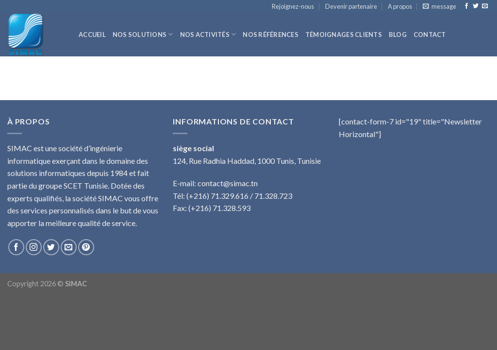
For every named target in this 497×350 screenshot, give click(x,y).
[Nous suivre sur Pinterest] (86, 247)
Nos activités (208, 34)
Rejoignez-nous (293, 6)
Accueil (92, 34)
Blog (398, 34)
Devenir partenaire (351, 6)
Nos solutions (143, 34)
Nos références (270, 34)
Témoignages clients (343, 34)
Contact (430, 34)
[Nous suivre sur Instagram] (34, 247)
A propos (400, 6)
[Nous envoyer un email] (485, 6)
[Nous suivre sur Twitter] (476, 6)
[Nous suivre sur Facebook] (466, 6)
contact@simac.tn (228, 183)
